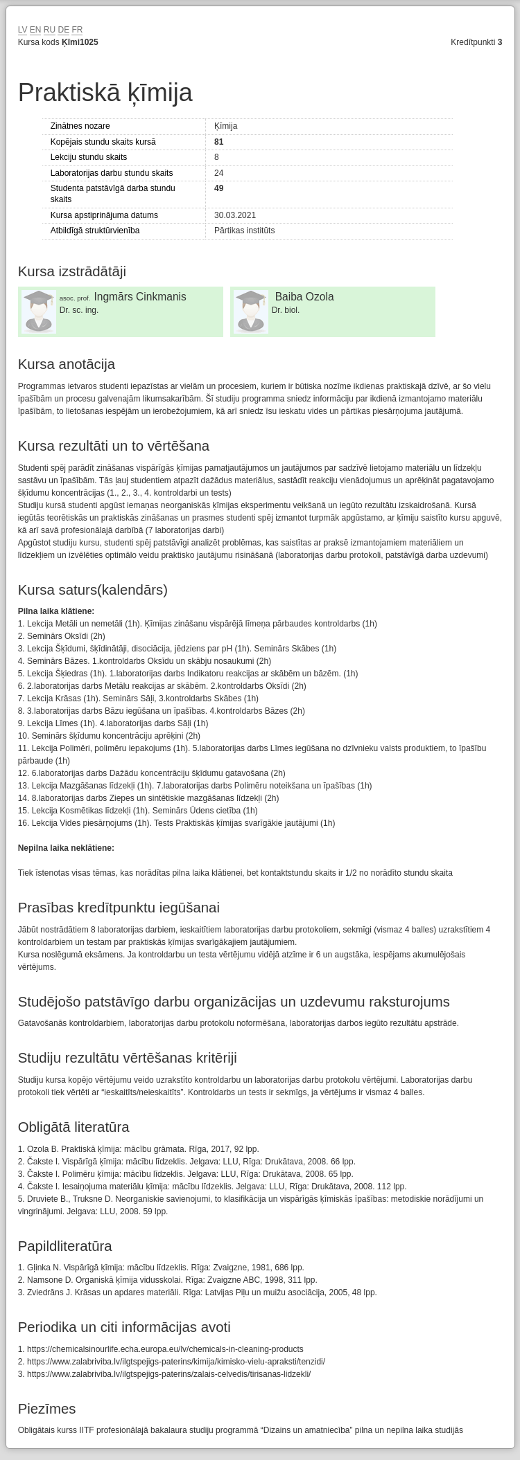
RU (49, 30)
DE (63, 30)
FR (77, 30)
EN (36, 30)
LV (23, 30)
